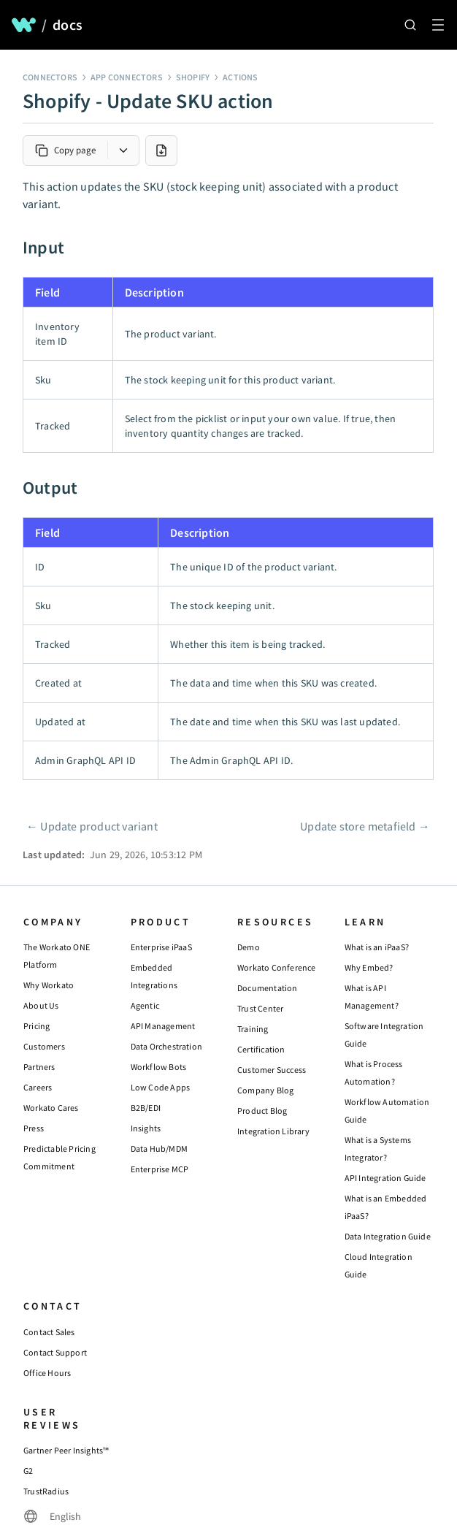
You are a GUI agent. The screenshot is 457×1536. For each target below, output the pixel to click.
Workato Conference (276, 967)
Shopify (193, 77)
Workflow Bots (159, 1066)
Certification (261, 1049)
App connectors (127, 77)
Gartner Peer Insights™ (66, 1450)
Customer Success (271, 1069)
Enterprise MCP (160, 1169)
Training (253, 1028)
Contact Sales (49, 1331)
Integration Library (273, 1131)
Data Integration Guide (388, 1236)
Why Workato (48, 984)
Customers (44, 1046)
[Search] (410, 25)
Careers (37, 1087)
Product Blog (262, 1110)
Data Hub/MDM (159, 1148)
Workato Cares (51, 1107)
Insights (146, 1128)
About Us (41, 1005)
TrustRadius (46, 1491)
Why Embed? (369, 967)
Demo (248, 946)
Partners (39, 1066)
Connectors (50, 77)
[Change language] (52, 1516)
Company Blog (265, 1090)
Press (33, 1128)
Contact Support (55, 1352)
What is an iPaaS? (377, 946)
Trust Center (260, 1008)
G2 (28, 1470)
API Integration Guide (385, 1177)
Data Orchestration (167, 1046)
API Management (163, 1025)
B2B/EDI (146, 1107)
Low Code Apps (161, 1087)
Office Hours (47, 1372)
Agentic (145, 1005)
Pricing (36, 1025)
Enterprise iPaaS (161, 946)
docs (67, 25)
